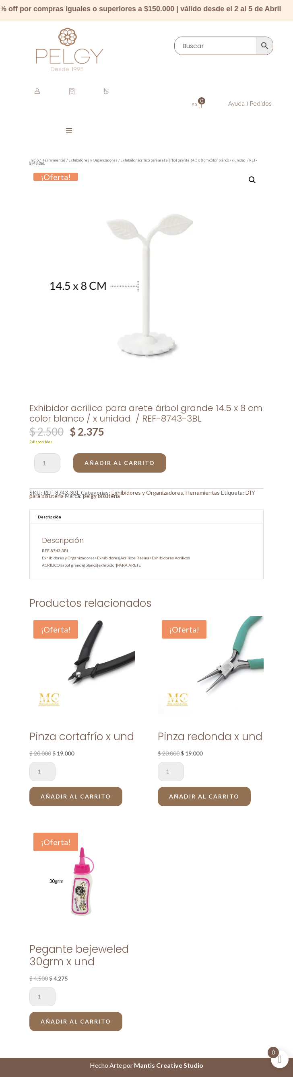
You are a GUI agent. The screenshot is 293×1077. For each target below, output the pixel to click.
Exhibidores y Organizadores (93, 160)
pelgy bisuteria (101, 495)
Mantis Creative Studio (168, 1065)
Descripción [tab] (49, 516)
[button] (252, 180)
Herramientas (53, 160)
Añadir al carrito (120, 462)
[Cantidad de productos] (47, 463)
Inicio (34, 160)
